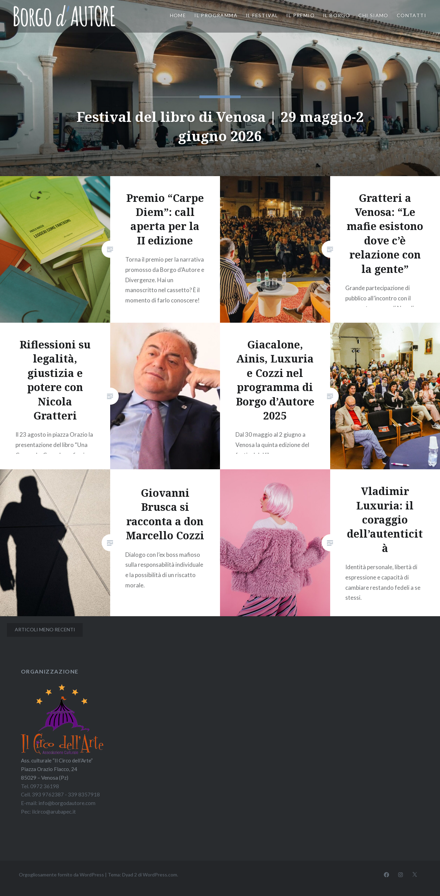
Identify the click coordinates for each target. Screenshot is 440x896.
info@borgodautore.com (66, 803)
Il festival (262, 15)
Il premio (300, 15)
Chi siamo (373, 15)
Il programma (216, 15)
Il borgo (336, 15)
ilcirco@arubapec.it (54, 811)
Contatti (411, 15)
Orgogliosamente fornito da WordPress (61, 874)
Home (178, 15)
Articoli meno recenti (45, 629)
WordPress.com (160, 874)
